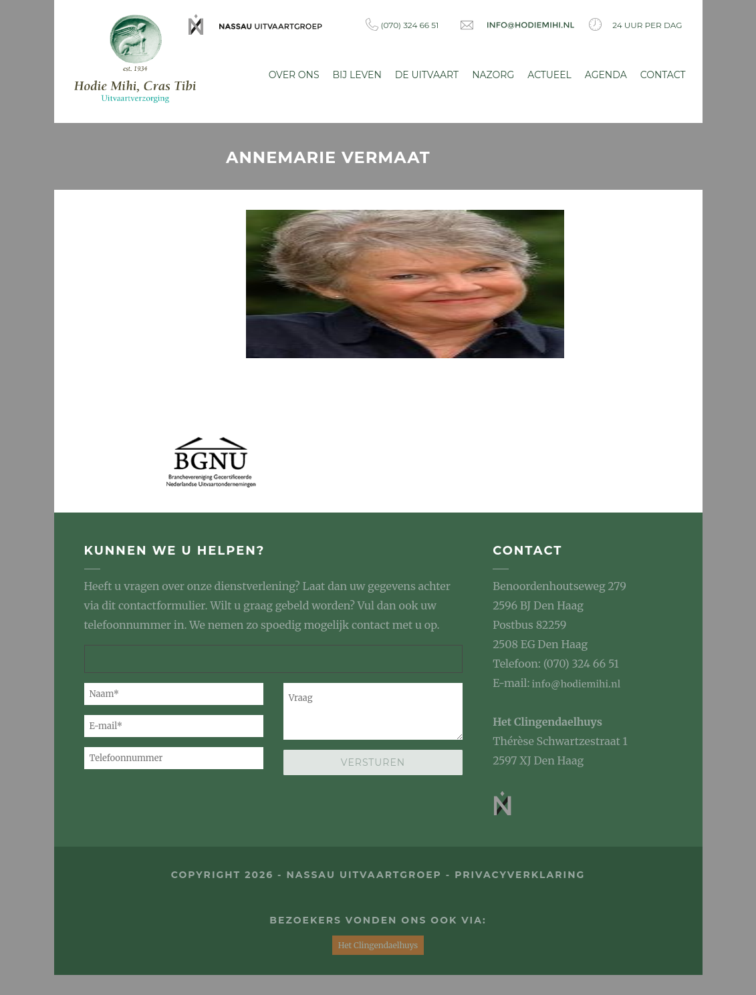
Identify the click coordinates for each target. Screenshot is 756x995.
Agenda (606, 75)
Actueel (549, 75)
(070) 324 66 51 (402, 24)
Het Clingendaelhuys (547, 721)
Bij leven (357, 75)
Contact (663, 75)
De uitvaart (427, 75)
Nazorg (493, 75)
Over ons (294, 75)
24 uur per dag (635, 24)
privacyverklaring (520, 875)
